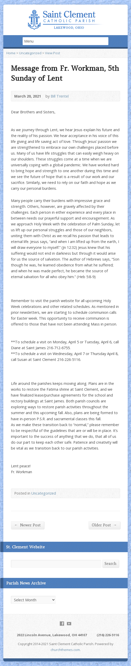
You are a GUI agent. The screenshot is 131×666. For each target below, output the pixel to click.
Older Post (104, 525)
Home (11, 53)
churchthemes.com (65, 649)
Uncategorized (30, 53)
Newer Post (27, 525)
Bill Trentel (60, 96)
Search (111, 563)
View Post (52, 53)
